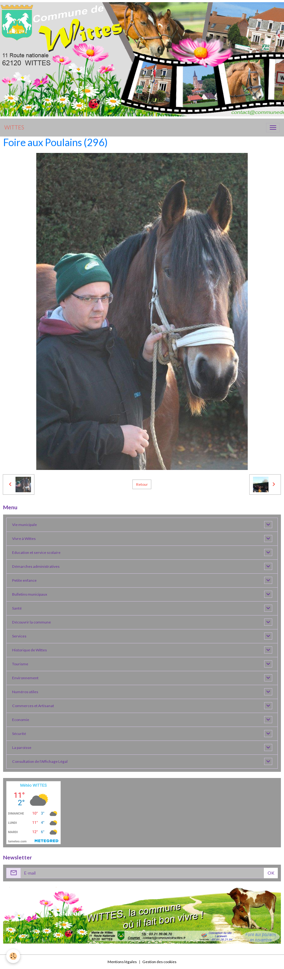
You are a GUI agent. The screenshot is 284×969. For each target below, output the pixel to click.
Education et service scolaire (36, 552)
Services (19, 636)
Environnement (25, 678)
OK (271, 873)
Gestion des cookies (159, 961)
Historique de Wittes (29, 650)
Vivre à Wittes (24, 538)
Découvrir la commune (31, 622)
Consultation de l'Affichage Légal (40, 761)
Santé (17, 608)
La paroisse (21, 747)
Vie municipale (24, 524)
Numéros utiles (25, 691)
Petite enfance (24, 580)
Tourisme (20, 664)
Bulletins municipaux (29, 594)
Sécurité (19, 733)
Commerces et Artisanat (33, 705)
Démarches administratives (36, 566)
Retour (142, 484)
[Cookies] (13, 956)
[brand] (14, 128)
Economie (20, 719)
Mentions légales (122, 961)
